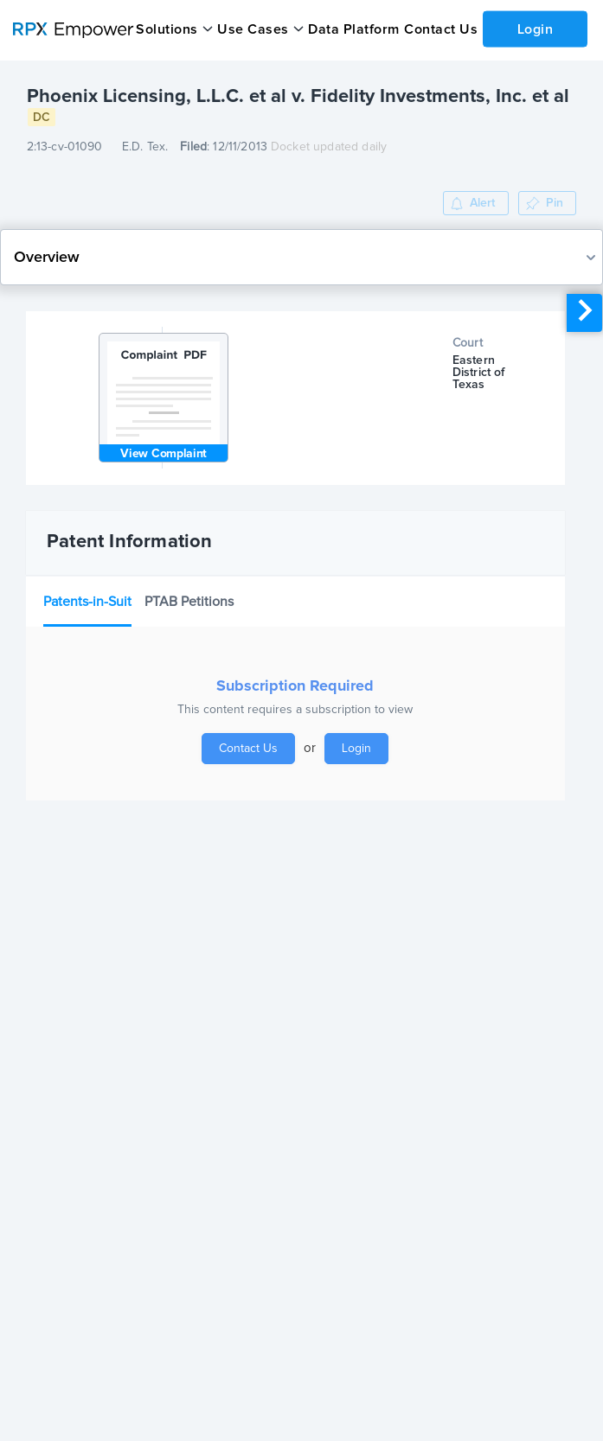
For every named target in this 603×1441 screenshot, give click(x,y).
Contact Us (440, 29)
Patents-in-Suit (87, 602)
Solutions (167, 29)
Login (534, 28)
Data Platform (353, 29)
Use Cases (253, 29)
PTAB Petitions (189, 602)
